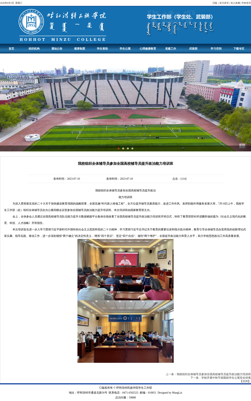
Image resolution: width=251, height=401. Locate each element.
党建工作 (170, 48)
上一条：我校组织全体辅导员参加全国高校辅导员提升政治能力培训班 (208, 374)
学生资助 (102, 48)
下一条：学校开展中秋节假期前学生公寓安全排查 (220, 377)
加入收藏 (235, 3)
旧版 (215, 3)
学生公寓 (125, 48)
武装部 (193, 48)
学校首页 (246, 3)
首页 (11, 48)
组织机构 (34, 48)
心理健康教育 (148, 48)
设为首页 (224, 3)
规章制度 (79, 48)
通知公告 (56, 48)
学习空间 (216, 48)
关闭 (245, 381)
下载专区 (238, 48)
